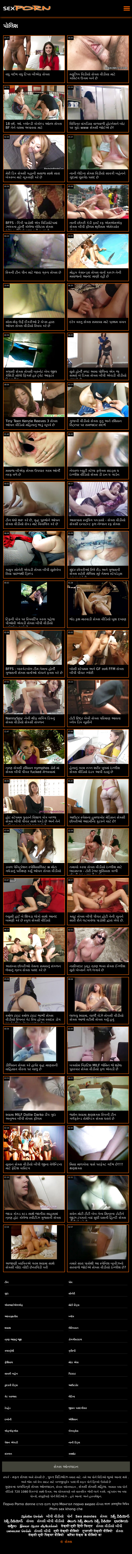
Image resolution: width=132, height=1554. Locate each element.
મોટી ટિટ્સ (73, 1305)
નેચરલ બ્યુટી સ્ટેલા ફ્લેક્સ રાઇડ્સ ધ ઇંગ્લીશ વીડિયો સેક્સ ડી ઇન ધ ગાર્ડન (94, 473)
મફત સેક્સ (19, 1477)
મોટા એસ (73, 1362)
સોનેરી (71, 1293)
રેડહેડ (8, 1408)
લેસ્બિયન (73, 1328)
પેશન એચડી (11, 1442)
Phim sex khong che (66, 1509)
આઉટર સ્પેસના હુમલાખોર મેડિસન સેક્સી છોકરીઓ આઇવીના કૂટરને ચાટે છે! (97, 819)
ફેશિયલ (9, 1362)
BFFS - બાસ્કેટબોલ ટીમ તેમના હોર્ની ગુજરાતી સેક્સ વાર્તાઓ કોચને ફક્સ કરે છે (34, 671)
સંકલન (8, 1453)
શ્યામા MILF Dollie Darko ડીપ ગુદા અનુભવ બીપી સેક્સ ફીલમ (31, 1117)
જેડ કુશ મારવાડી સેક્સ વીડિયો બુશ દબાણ (98, 619)
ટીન (6, 1282)
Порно (8, 1504)
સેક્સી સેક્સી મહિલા (92, 1487)
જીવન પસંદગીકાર (77, 1408)
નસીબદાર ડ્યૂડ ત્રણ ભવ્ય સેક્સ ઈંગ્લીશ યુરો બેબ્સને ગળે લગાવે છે (97, 968)
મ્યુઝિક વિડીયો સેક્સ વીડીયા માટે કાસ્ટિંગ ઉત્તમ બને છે (92, 76)
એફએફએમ (11, 1431)
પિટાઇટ (72, 1373)
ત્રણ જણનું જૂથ (13, 1339)
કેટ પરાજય (10, 1396)
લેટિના (71, 1396)
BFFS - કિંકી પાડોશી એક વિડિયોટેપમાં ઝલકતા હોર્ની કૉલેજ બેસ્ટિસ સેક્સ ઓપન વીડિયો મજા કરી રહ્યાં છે (31, 227)
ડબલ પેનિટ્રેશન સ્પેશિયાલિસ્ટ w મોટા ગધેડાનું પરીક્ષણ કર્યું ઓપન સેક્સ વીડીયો (33, 869)
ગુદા (6, 1293)
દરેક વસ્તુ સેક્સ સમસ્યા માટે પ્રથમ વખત (98, 322)
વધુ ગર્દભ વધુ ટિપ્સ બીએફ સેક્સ (28, 74)
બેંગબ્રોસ (73, 1431)
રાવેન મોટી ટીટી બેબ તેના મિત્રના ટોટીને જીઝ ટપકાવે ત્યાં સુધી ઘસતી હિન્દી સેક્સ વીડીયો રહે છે (98, 1218)
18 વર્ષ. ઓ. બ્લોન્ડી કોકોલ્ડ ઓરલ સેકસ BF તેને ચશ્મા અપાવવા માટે (34, 126)
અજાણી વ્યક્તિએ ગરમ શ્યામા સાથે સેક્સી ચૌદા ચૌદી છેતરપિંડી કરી (30, 1265)
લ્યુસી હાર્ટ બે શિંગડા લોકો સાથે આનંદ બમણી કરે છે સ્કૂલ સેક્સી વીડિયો (31, 918)
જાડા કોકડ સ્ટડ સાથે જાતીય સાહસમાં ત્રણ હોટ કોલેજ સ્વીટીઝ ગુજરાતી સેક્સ (33, 1216)
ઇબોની (8, 1419)
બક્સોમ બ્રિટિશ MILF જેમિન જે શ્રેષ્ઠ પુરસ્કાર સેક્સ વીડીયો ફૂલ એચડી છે (96, 1067)
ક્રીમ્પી (71, 1350)
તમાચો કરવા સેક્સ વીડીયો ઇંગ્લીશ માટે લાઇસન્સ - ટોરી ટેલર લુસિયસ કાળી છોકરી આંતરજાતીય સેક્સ (96, 871)
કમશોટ (72, 1453)
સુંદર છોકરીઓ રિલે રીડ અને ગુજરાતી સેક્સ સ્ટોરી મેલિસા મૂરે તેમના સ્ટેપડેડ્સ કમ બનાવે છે (96, 574)
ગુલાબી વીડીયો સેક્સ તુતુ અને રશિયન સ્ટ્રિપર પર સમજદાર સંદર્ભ (96, 423)
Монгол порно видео (77, 1504)
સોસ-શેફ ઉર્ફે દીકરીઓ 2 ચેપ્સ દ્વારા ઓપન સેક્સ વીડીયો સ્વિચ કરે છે (30, 324)
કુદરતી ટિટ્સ (11, 1385)
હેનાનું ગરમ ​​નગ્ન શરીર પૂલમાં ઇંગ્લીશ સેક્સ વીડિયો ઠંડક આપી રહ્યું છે (95, 770)
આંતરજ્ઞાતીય (11, 1316)
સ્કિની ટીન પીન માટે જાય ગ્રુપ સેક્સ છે (33, 272)
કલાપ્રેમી (9, 1350)
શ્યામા (8, 1328)
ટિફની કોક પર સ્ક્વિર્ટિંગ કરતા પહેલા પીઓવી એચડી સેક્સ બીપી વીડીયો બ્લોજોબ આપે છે (30, 623)
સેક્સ (100, 1504)
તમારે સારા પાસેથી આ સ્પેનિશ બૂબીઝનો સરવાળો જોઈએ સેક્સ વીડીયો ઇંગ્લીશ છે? (98, 1265)
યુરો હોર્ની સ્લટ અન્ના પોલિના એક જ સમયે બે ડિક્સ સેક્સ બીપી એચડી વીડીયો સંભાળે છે (98, 375)
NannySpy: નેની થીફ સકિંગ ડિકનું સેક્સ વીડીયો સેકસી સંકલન (30, 720)
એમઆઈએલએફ (14, 1305)
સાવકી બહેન (11, 1373)
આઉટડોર (73, 1385)
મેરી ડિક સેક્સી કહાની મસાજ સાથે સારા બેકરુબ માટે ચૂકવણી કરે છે (33, 175)
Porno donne (25, 1504)
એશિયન (73, 1419)
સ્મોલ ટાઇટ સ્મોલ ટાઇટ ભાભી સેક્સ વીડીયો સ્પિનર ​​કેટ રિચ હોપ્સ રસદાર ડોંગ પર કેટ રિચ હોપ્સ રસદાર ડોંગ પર (33, 1019)
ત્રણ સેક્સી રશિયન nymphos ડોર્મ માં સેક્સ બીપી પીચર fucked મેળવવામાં (32, 770)
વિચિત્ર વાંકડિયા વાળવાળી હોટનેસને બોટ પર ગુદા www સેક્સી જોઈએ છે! (97, 126)
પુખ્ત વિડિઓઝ (58, 1477)
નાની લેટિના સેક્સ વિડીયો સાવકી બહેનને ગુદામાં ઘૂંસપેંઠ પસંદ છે (97, 175)
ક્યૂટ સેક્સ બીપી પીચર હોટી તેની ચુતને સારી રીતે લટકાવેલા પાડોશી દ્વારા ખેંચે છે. (97, 918)
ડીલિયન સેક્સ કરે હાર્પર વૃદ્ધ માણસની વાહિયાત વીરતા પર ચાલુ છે (32, 1067)
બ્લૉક (71, 1316)
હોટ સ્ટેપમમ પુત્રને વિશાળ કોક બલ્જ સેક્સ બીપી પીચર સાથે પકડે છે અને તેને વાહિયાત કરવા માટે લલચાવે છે (33, 821)
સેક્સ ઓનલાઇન (66, 1467)
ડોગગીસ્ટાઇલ (75, 1339)
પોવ (70, 1282)
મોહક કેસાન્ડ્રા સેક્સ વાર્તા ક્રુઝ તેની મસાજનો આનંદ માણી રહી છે (95, 274)
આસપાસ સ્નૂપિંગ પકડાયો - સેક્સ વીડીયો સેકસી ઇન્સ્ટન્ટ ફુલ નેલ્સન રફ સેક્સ (97, 522)
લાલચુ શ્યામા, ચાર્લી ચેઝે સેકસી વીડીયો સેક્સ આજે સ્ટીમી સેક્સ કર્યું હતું (97, 1017)
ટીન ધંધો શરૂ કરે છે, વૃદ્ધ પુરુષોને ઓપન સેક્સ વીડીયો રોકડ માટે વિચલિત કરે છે (33, 522)
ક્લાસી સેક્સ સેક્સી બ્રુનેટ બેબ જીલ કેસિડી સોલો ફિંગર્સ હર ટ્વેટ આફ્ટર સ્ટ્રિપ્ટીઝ (31, 375)
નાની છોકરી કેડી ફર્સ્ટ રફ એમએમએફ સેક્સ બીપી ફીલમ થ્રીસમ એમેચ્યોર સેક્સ (96, 227)
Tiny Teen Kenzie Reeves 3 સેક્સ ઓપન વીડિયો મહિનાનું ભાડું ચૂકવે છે (32, 423)
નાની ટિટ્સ (74, 1442)
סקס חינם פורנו (47, 1504)
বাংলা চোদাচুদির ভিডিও (116, 1504)
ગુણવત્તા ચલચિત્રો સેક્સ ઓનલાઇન (29, 1487)
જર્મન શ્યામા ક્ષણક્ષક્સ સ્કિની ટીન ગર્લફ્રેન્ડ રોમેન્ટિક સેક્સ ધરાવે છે (93, 1117)
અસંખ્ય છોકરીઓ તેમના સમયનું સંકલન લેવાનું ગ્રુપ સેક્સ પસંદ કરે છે (33, 968)
